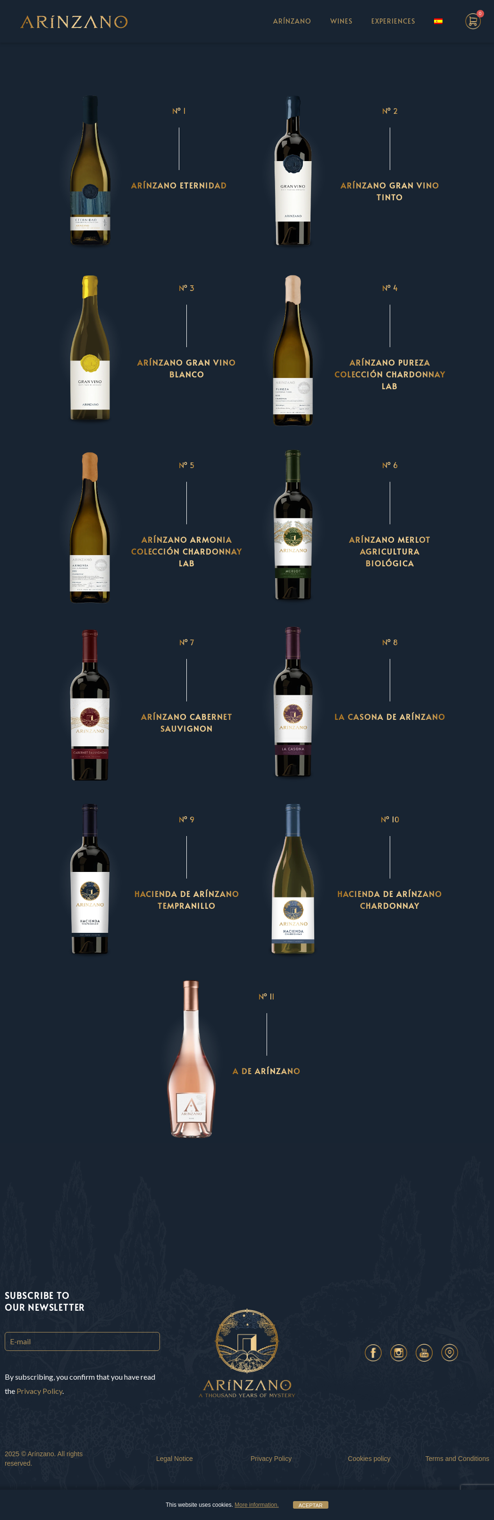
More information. (256, 1505)
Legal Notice (174, 1458)
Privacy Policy (39, 1390)
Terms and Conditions (457, 1458)
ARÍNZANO (292, 21)
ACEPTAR (311, 1505)
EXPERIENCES (393, 21)
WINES (341, 21)
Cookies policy (369, 1458)
